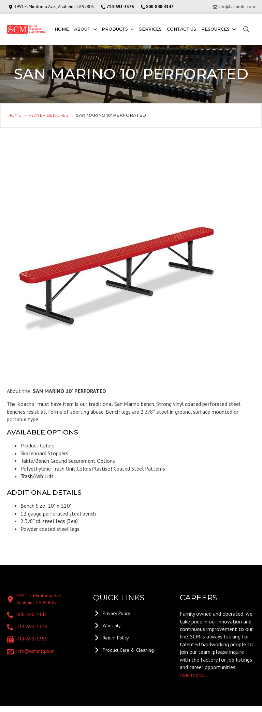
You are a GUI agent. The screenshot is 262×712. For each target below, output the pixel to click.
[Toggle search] (246, 29)
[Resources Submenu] (233, 29)
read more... (193, 674)
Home (62, 29)
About (82, 29)
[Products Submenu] (132, 29)
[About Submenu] (94, 29)
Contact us (181, 29)
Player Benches (49, 115)
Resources (215, 29)
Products (115, 29)
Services (150, 29)
